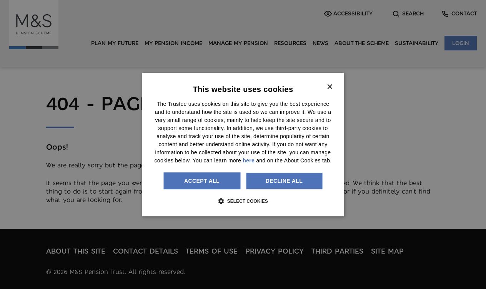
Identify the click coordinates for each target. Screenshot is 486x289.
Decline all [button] (284, 181)
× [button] (330, 87)
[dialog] (243, 145)
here (249, 160)
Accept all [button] (202, 181)
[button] (243, 201)
